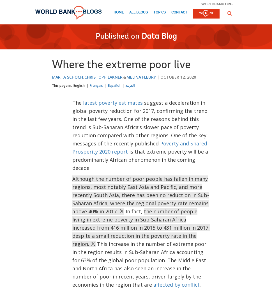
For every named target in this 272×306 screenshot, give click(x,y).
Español (114, 85)
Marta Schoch (67, 77)
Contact (179, 12)
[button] (229, 13)
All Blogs (138, 12)
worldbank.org (217, 4)
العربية (130, 85)
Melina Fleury (141, 77)
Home (119, 12)
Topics (159, 12)
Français (96, 85)
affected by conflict (176, 284)
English (79, 85)
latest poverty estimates (113, 102)
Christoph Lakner (103, 77)
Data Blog (159, 37)
